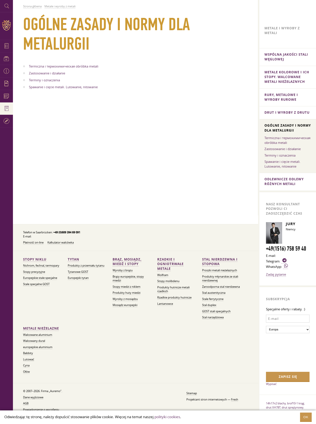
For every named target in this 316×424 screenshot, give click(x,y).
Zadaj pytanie (276, 274)
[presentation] (283, 351)
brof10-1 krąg (295, 403)
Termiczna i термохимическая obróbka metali (63, 66)
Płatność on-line (33, 242)
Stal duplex (209, 305)
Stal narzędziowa (213, 317)
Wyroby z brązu (123, 270)
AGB (25, 403)
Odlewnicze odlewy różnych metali (284, 181)
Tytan (73, 259)
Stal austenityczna (213, 293)
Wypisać (271, 384)
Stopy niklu (34, 259)
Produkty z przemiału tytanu (86, 265)
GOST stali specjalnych (216, 311)
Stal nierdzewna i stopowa (219, 261)
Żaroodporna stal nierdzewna (221, 287)
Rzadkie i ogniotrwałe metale (170, 264)
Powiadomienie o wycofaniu (41, 409)
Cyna (26, 365)
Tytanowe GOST (78, 272)
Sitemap (191, 393)
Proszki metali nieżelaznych (219, 270)
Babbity (28, 353)
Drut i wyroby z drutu (287, 112)
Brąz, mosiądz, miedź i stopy (127, 261)
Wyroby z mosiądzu (125, 299)
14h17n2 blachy (276, 403)
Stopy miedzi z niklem (126, 287)
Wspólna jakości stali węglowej (286, 56)
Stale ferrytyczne (212, 299)
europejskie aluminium (37, 347)
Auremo (6, 25)
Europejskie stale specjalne (40, 278)
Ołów (26, 372)
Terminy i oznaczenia (44, 80)
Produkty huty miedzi (126, 293)
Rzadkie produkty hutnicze (174, 297)
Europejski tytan (78, 278)
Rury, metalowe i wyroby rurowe (281, 97)
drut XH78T (273, 407)
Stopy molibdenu (168, 281)
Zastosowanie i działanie (47, 73)
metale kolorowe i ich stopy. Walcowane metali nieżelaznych (286, 77)
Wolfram (162, 275)
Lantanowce (165, 304)
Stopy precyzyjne (34, 272)
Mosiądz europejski (125, 305)
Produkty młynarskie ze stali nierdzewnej (220, 279)
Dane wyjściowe (33, 397)
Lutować (28, 359)
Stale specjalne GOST (36, 284)
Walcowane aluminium (37, 335)
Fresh (234, 399)
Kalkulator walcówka (60, 242)
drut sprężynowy (292, 407)
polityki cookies (167, 416)
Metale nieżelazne (41, 328)
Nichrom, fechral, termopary (41, 265)
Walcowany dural (34, 341)
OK (305, 417)
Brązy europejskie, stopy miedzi (128, 279)
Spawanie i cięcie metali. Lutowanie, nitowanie (63, 87)
